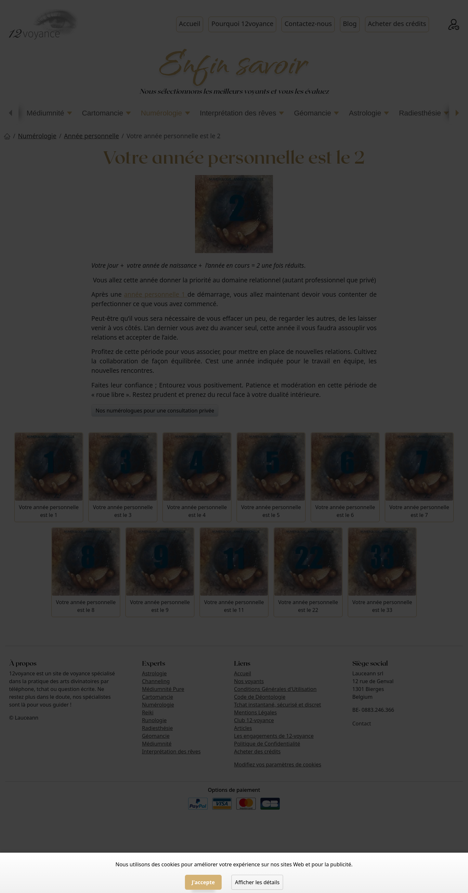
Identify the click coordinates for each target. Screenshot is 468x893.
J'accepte (203, 882)
